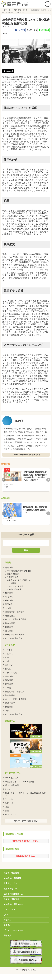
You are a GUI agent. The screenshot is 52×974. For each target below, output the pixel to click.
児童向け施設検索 (11, 873)
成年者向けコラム (11, 889)
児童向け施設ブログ (12, 899)
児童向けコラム (10, 883)
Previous (4, 480)
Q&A (6, 915)
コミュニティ (9, 909)
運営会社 (7, 925)
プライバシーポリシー (13, 930)
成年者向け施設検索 (12, 878)
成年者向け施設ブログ (13, 904)
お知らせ (7, 920)
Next (48, 480)
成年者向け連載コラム (13, 894)
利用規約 (7, 935)
